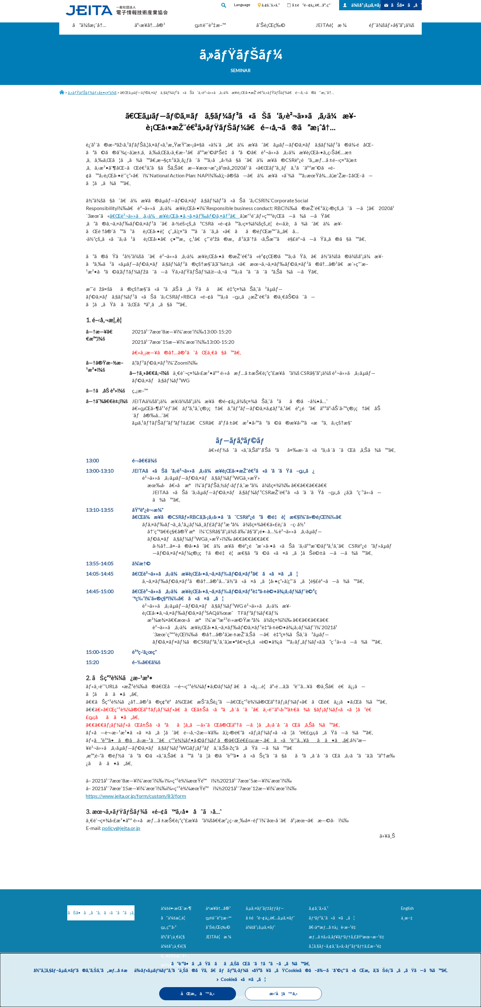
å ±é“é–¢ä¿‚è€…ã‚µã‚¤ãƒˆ (270, 917)
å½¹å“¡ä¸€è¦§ (173, 936)
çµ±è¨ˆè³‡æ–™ (210, 25)
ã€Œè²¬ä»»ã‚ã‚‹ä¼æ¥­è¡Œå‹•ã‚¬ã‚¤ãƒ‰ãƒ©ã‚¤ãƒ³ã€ (175, 216)
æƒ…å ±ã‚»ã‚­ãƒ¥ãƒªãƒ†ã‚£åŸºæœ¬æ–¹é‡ (348, 936)
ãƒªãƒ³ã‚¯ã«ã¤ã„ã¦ (332, 917)
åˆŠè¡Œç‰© (270, 25)
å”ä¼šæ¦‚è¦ (175, 917)
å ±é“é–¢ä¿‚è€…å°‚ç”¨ (311, 5)
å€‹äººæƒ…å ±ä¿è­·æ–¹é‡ (333, 927)
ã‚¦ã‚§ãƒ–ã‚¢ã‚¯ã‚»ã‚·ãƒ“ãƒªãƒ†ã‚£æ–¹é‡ (346, 946)
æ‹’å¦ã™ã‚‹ (283, 993)
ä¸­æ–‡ (406, 917)
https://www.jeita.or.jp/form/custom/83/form (136, 796)
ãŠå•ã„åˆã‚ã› (406, 5)
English (407, 908)
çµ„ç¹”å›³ (168, 927)
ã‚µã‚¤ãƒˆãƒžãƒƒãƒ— (265, 908)
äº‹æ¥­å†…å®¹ (150, 25)
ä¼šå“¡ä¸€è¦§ (173, 946)
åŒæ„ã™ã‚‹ (198, 993)
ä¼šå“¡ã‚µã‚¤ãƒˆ (365, 5)
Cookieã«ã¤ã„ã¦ (243, 979)
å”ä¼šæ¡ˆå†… (89, 25)
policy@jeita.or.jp (121, 828)
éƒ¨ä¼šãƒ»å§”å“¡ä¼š (391, 25)
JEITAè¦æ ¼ (331, 25)
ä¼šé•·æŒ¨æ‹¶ (176, 908)
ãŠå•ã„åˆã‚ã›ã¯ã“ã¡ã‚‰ (101, 912)
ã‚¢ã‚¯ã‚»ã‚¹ (271, 5)
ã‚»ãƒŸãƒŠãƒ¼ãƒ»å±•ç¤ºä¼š (92, 92)
